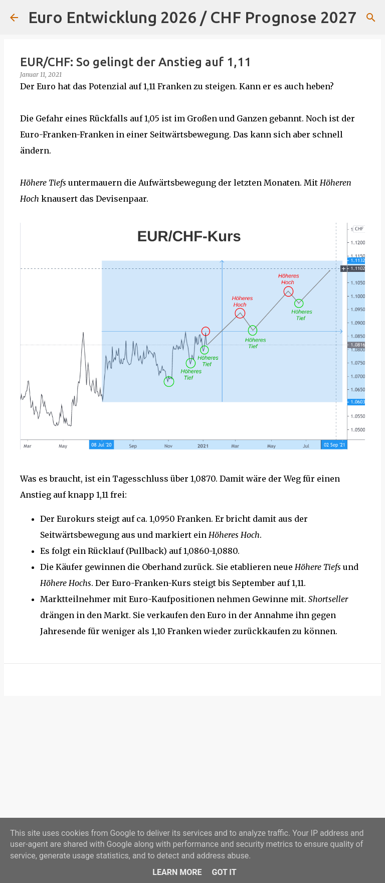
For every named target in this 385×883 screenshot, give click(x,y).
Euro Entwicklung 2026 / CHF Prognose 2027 (192, 17)
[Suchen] (370, 18)
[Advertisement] (192, 781)
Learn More (177, 872)
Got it (224, 872)
